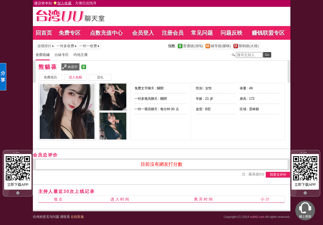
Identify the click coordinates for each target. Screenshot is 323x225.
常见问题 (202, 33)
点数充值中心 (106, 33)
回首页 (44, 33)
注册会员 (173, 33)
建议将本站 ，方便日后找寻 (65, 3)
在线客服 (77, 217)
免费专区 (70, 33)
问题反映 (231, 33)
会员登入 (143, 33)
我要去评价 (278, 174)
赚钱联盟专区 (268, 33)
